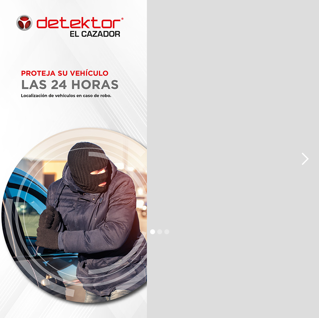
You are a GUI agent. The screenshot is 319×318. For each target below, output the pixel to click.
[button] (14, 159)
